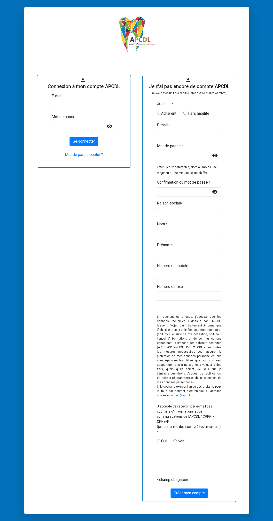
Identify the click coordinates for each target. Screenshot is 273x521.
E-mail (57, 96)
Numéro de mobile (172, 265)
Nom (162, 224)
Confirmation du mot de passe (183, 182)
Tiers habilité (196, 113)
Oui (162, 441)
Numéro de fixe (170, 286)
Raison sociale (169, 203)
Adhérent (166, 113)
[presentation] (194, 463)
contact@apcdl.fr (181, 395)
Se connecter (84, 141)
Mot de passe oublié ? (84, 154)
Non (178, 441)
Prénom (164, 245)
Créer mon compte (189, 493)
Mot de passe (63, 116)
